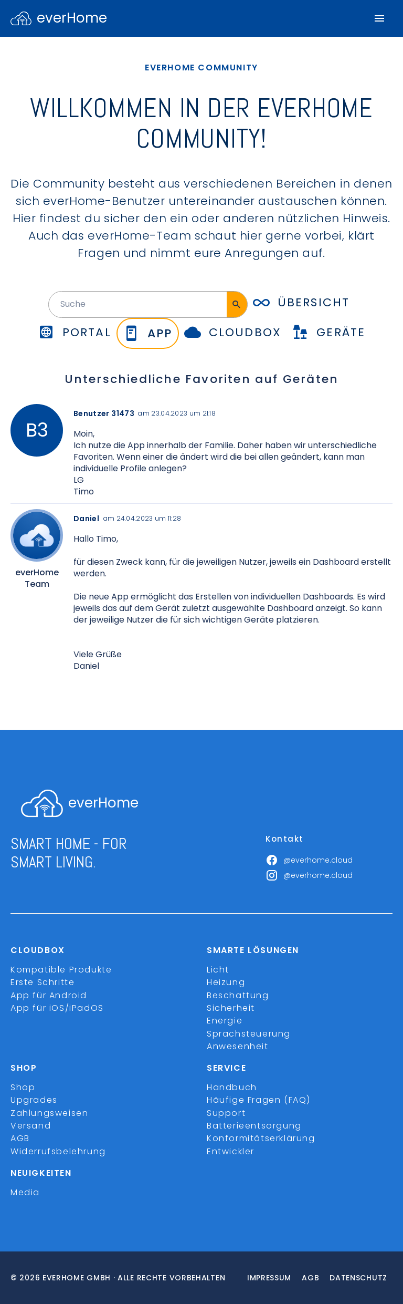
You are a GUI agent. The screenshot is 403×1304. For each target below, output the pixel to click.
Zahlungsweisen (49, 1113)
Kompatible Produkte (61, 970)
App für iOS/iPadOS (57, 1008)
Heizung (226, 982)
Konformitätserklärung (261, 1138)
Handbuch (232, 1087)
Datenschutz (358, 1277)
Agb (310, 1277)
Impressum (269, 1277)
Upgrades (34, 1100)
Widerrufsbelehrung (58, 1151)
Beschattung (238, 995)
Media (25, 1192)
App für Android (48, 995)
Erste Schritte (42, 982)
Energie (224, 1021)
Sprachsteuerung (249, 1034)
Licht (218, 970)
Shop (22, 1087)
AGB (20, 1138)
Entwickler (230, 1151)
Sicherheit (231, 1008)
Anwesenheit (238, 1046)
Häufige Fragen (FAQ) (259, 1100)
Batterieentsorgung (254, 1126)
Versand (30, 1126)
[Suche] (237, 304)
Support (226, 1113)
